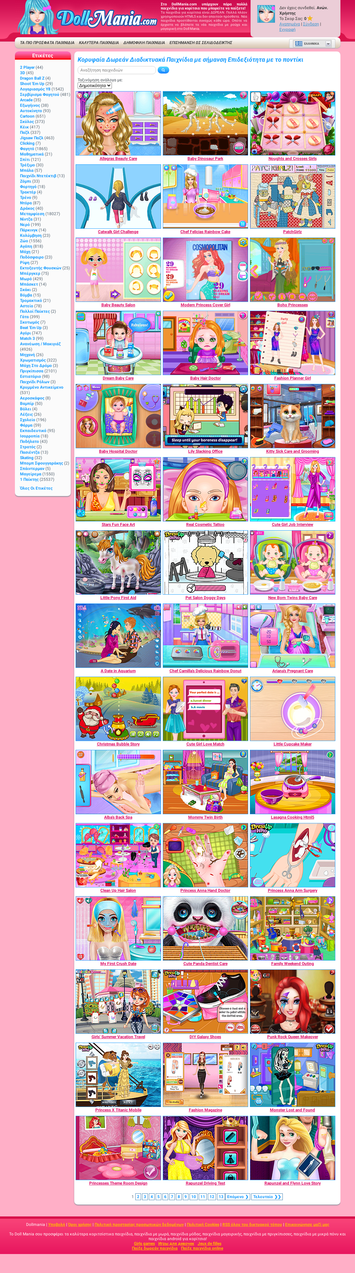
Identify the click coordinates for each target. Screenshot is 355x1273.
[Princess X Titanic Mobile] (118, 1075)
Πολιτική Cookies (203, 1224)
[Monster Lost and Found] (292, 1075)
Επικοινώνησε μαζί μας (307, 1224)
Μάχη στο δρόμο (36, 365)
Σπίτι (25, 159)
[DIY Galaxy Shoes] (205, 1001)
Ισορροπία (30, 436)
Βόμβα (26, 295)
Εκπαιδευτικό (33, 430)
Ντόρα (26, 203)
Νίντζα (26, 219)
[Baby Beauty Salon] (118, 270)
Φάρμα (26, 425)
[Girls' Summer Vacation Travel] (118, 1001)
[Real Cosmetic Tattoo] (205, 489)
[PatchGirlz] (292, 196)
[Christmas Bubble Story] (118, 709)
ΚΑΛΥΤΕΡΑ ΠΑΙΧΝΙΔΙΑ (99, 42)
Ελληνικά (307, 43)
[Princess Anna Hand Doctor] (205, 855)
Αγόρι (25, 333)
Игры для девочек (176, 1243)
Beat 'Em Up (31, 327)
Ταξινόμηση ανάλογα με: (100, 80)
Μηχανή (27, 354)
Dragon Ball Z (32, 78)
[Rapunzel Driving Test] (205, 1148)
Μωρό (26, 278)
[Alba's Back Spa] (118, 782)
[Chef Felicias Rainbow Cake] (205, 196)
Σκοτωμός (29, 322)
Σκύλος (27, 121)
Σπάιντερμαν (32, 468)
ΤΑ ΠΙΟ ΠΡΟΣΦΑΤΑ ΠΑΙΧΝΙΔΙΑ (47, 42)
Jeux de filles (209, 1243)
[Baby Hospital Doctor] (118, 416)
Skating (27, 457)
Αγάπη (26, 246)
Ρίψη (24, 262)
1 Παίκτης (29, 479)
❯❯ (267, 1196)
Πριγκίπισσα (31, 371)
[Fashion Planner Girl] (292, 343)
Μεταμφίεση (32, 213)
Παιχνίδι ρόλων (35, 381)
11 (202, 1196)
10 (193, 1196)
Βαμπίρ (27, 403)
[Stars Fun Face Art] (118, 489)
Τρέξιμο (27, 165)
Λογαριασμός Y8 (35, 89)
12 (212, 1196)
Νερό (25, 224)
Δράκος (27, 208)
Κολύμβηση (31, 235)
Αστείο (26, 306)
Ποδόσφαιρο (32, 257)
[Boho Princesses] (292, 270)
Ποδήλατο (29, 441)
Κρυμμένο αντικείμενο (41, 387)
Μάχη (25, 251)
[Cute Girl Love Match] (205, 709)
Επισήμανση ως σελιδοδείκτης (201, 42)
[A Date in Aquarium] (118, 635)
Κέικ (24, 127)
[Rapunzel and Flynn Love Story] (292, 1148)
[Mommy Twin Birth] (205, 782)
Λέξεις (26, 414)
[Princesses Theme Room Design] (118, 1148)
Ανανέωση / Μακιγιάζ (40, 344)
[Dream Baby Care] (118, 343)
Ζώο (24, 241)
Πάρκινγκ (29, 230)
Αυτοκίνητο (31, 110)
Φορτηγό (28, 186)
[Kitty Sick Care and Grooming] (292, 416)
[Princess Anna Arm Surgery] (292, 855)
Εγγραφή (287, 29)
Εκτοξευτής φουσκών (40, 268)
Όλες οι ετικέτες (36, 488)
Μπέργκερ (30, 273)
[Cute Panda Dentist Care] (205, 928)
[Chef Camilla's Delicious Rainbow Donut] (205, 635)
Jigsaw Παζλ (31, 138)
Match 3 (27, 338)
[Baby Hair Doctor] (205, 343)
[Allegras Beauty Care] (118, 123)
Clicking (27, 143)
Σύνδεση (311, 24)
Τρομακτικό (31, 300)
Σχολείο (27, 419)
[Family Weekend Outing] (292, 928)
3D (22, 72)
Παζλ (24, 132)
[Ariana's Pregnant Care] (292, 635)
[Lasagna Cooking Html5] (292, 782)
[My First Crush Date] (118, 928)
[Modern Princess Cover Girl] (205, 270)
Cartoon (27, 116)
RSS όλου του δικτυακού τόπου (252, 1224)
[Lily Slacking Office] (205, 416)
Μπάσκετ (29, 284)
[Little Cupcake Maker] (292, 709)
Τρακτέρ (28, 192)
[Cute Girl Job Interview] (292, 489)
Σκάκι (25, 289)
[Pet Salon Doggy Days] (205, 562)
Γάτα (24, 316)
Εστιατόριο (30, 376)
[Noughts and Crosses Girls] (292, 123)
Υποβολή (56, 1224)
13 (221, 1196)
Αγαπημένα (289, 24)
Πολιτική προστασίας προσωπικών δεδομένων (139, 1224)
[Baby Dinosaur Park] (205, 123)
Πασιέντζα (30, 452)
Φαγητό (27, 148)
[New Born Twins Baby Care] (292, 562)
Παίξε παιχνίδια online (202, 1248)
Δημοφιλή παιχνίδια (144, 42)
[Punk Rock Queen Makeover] (292, 1001)
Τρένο (25, 197)
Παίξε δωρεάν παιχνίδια (155, 1248)
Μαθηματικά (32, 154)
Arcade (26, 100)
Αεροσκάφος (32, 398)
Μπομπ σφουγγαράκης (41, 463)
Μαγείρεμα (30, 474)
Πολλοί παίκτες (35, 311)
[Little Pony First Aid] (118, 562)
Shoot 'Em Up (32, 83)
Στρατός (28, 447)
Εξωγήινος (30, 105)
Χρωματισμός (33, 360)
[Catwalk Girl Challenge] (118, 196)
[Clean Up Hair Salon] (118, 855)
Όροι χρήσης (80, 1224)
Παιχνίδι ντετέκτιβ (38, 175)
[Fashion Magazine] (205, 1075)
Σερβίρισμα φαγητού (39, 94)
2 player (27, 67)
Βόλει (25, 409)
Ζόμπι (25, 181)
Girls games (144, 1243)
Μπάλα (27, 170)
